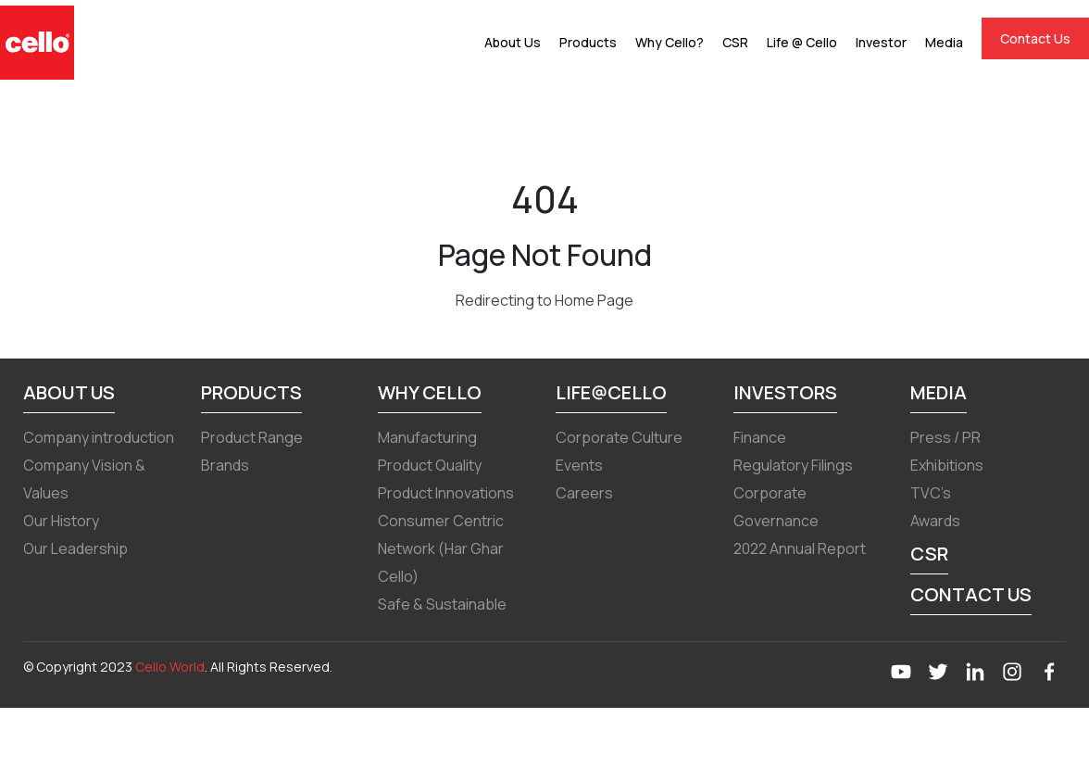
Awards (935, 520)
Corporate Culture (619, 437)
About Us (512, 42)
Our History (61, 520)
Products (588, 42)
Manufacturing (427, 437)
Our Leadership (75, 548)
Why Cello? (669, 42)
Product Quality (430, 465)
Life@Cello (611, 392)
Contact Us (1035, 38)
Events (579, 465)
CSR (735, 42)
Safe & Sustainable (442, 604)
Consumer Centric (441, 520)
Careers (584, 493)
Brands (225, 465)
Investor (881, 42)
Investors (785, 392)
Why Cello (430, 392)
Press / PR (945, 437)
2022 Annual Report (799, 548)
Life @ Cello (802, 42)
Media (944, 42)
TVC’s (930, 493)
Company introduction (98, 437)
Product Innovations (446, 493)
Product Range (252, 437)
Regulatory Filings (793, 465)
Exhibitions (946, 465)
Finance (759, 437)
